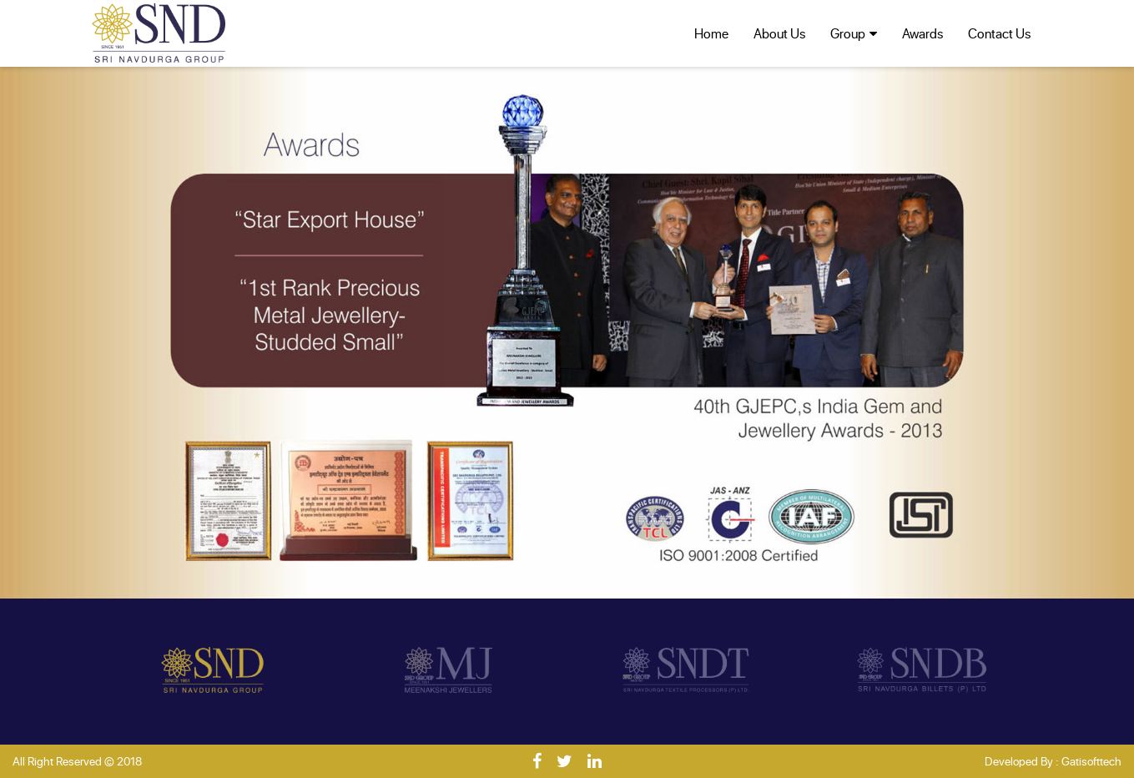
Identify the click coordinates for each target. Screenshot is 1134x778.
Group (847, 33)
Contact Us (999, 33)
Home (711, 33)
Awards (922, 33)
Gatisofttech (1091, 761)
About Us (779, 33)
